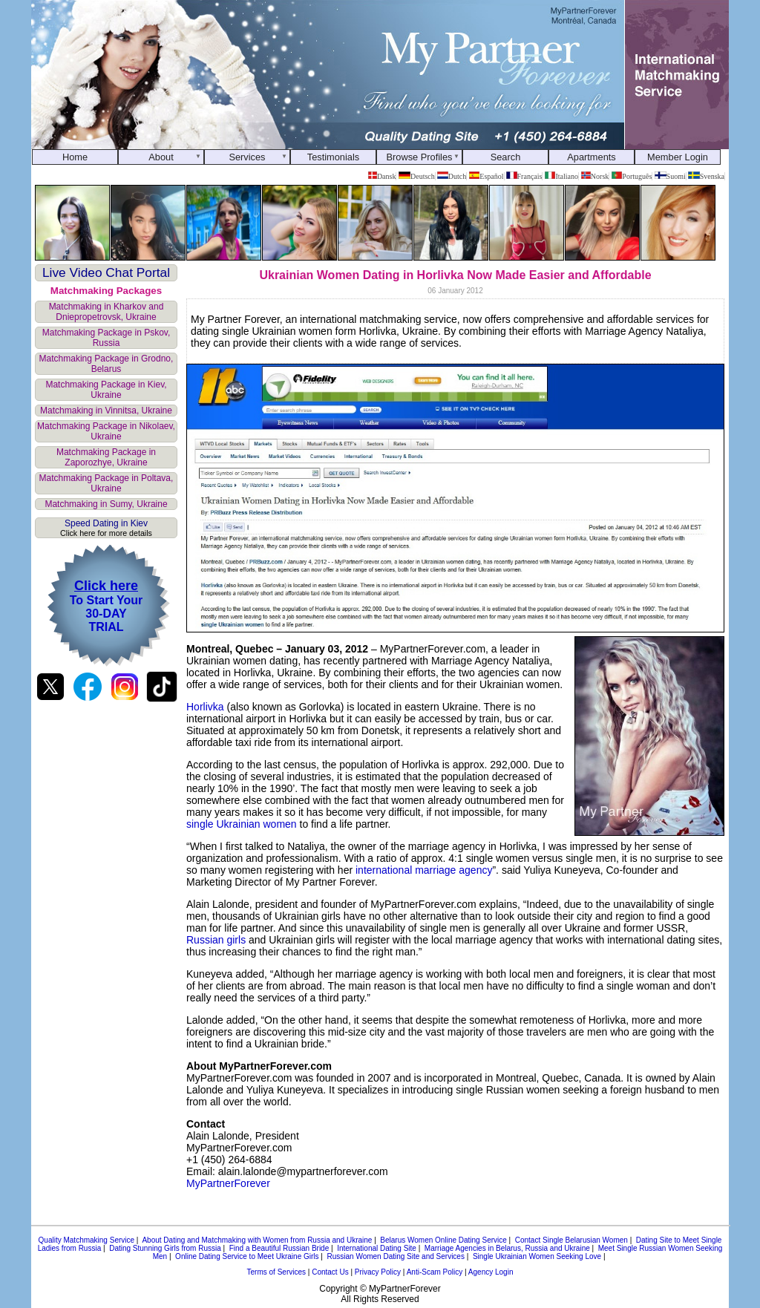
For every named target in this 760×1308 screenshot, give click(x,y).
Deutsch (417, 176)
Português (632, 176)
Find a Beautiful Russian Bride (279, 1248)
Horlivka (205, 707)
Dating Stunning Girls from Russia (165, 1248)
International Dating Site (376, 1248)
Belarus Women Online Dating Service (443, 1240)
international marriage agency (424, 870)
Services (247, 157)
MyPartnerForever (228, 1183)
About (160, 157)
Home (75, 157)
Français (524, 176)
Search (506, 157)
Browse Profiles (420, 157)
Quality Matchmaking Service (87, 1240)
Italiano (561, 176)
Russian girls (216, 940)
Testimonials (333, 157)
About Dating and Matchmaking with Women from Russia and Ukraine (257, 1240)
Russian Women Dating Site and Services (395, 1256)
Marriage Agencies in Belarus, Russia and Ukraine (507, 1248)
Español (486, 176)
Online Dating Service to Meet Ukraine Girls (246, 1256)
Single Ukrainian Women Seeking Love (537, 1256)
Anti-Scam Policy (435, 1272)
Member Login (677, 157)
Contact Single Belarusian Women (571, 1240)
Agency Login (491, 1272)
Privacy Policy (378, 1272)
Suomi (670, 176)
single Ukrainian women (241, 824)
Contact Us (330, 1272)
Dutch (451, 176)
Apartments (591, 157)
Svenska (706, 176)
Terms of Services (276, 1272)
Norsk (595, 176)
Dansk (382, 176)
